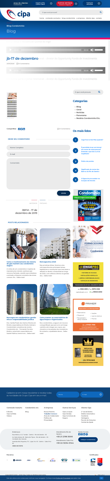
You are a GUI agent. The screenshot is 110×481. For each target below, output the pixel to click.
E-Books (10, 412)
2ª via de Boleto (86, 412)
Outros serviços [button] (65, 3)
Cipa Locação (67, 412)
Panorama (81, 115)
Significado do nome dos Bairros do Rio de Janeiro (90, 170)
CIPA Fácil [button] (40, 3)
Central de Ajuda (87, 422)
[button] (13, 460)
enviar (63, 193)
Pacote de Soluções (88, 420)
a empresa (80, 18)
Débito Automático (88, 414)
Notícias (80, 112)
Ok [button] (101, 478)
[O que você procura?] (68, 12)
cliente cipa (90, 18)
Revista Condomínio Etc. (88, 118)
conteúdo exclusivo (53, 18)
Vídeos (9, 416)
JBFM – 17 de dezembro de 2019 (26, 211)
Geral (78, 109)
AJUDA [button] (89, 3)
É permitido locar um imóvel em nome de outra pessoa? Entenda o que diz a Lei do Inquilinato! (91, 151)
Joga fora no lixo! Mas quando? (92, 140)
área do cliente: (21, 3)
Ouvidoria (84, 416)
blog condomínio (68, 18)
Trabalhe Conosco (50, 414)
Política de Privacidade (63, 478)
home (42, 18)
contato (99, 18)
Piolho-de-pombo (87, 161)
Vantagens (85, 418)
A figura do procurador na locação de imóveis (90, 179)
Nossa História (49, 412)
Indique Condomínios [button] (88, 439)
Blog (78, 107)
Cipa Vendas (66, 414)
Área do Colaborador (51, 416)
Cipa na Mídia (11, 414)
